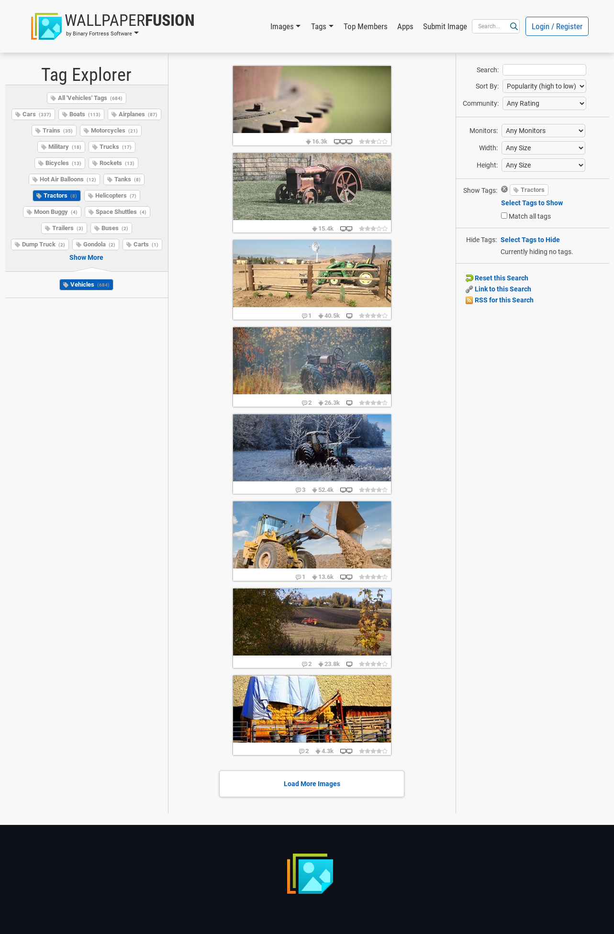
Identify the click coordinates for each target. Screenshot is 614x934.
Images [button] (282, 26)
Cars (36, 114)
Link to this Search (498, 289)
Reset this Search (497, 278)
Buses (114, 228)
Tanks (127, 179)
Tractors (60, 195)
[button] (113, 26)
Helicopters (115, 195)
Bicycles (63, 163)
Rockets (117, 163)
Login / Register (557, 26)
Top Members (366, 26)
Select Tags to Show (532, 203)
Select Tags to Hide (530, 240)
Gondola (99, 244)
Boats (84, 114)
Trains (58, 130)
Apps (405, 26)
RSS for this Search (500, 300)
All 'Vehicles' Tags (90, 97)
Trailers (67, 228)
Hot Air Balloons (68, 179)
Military (64, 146)
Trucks (116, 146)
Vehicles (90, 284)
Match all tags (530, 216)
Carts (146, 244)
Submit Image (445, 26)
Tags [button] (318, 26)
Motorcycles (114, 130)
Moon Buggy (56, 211)
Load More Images (312, 784)
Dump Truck (43, 244)
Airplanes (138, 114)
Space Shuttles (121, 211)
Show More (86, 257)
